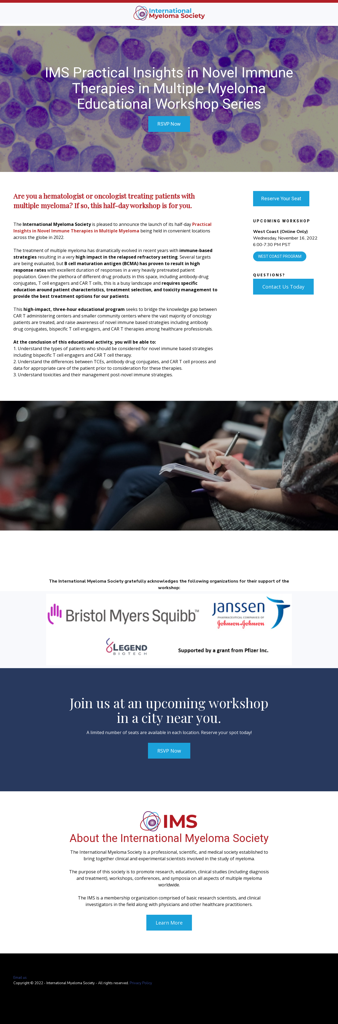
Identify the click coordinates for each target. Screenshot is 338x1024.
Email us (20, 977)
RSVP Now (169, 124)
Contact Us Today (283, 286)
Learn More (169, 922)
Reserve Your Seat (281, 198)
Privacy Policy (141, 983)
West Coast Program (279, 256)
